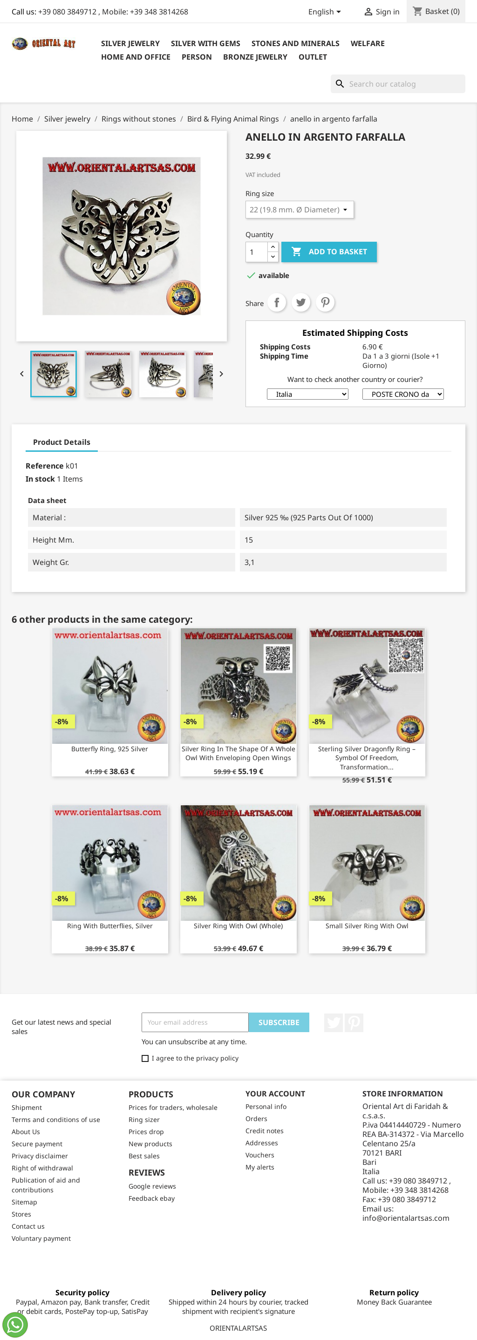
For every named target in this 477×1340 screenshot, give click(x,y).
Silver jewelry (130, 43)
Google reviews (152, 1186)
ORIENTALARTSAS (238, 1328)
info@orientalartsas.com (406, 1218)
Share (276, 302)
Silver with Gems (205, 43)
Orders (256, 1118)
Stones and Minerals (296, 43)
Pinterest (325, 302)
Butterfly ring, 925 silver (109, 748)
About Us (26, 1131)
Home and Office (135, 57)
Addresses (261, 1142)
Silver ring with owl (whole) (238, 925)
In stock (40, 478)
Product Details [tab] (61, 442)
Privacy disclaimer (40, 1155)
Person (197, 57)
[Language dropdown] (326, 12)
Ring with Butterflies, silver (110, 925)
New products (150, 1143)
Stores (21, 1214)
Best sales (144, 1155)
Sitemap (24, 1201)
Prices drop (146, 1131)
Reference (45, 465)
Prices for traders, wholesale (173, 1107)
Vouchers (259, 1154)
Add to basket (329, 252)
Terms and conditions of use (56, 1119)
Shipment (27, 1107)
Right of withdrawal (42, 1167)
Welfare (368, 43)
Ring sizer (144, 1119)
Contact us (28, 1226)
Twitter (333, 1023)
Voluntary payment (41, 1238)
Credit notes (264, 1130)
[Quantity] (256, 252)
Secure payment (37, 1143)
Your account (275, 1093)
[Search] (398, 84)
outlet (313, 57)
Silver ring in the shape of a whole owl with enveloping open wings (238, 753)
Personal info (265, 1106)
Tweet (301, 302)
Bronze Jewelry (255, 57)
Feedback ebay (152, 1198)
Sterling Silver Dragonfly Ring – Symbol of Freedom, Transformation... (367, 758)
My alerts (259, 1167)
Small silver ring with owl (367, 925)
